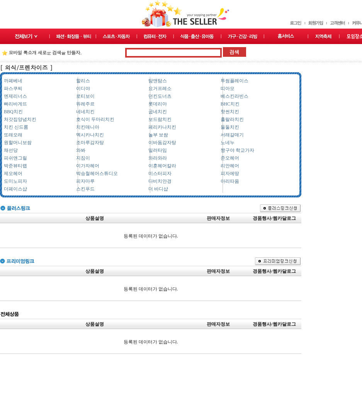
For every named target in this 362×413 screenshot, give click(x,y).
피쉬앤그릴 (15, 158)
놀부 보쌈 (158, 135)
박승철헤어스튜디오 (97, 173)
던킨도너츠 (160, 96)
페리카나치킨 (162, 127)
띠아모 (228, 88)
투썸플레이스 (234, 80)
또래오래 (13, 135)
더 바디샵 (158, 189)
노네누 (228, 142)
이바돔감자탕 (162, 142)
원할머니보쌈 (18, 142)
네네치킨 (85, 111)
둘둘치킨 (230, 127)
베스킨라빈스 (234, 96)
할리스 (83, 80)
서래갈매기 (232, 135)
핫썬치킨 (230, 111)
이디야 (83, 88)
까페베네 (13, 80)
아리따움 (230, 181)
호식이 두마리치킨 (95, 119)
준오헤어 (230, 158)
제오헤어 (13, 173)
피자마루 (85, 181)
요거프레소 (160, 88)
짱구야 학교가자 (237, 150)
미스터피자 (160, 173)
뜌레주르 (85, 104)
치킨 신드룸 (16, 127)
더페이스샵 (15, 189)
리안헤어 (230, 165)
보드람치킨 (160, 119)
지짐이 (83, 158)
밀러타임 (157, 150)
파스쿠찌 (13, 88)
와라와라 (157, 158)
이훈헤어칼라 (162, 165)
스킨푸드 (85, 189)
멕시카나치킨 (90, 135)
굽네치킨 (157, 111)
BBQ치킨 (13, 111)
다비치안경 (160, 181)
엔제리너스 (15, 96)
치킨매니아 (87, 127)
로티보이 (85, 96)
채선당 (11, 150)
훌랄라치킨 (232, 119)
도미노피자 (15, 181)
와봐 (80, 150)
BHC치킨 (230, 104)
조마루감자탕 (90, 142)
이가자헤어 (87, 165)
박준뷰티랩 (15, 165)
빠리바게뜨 (15, 104)
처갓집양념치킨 (20, 119)
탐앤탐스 (157, 80)
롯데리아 (157, 104)
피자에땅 (230, 173)
